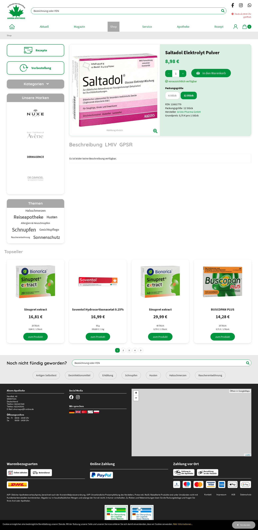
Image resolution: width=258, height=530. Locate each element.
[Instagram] (241, 6)
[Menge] (175, 73)
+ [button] (136, 393)
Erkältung (107, 375)
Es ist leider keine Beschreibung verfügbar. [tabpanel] (93, 158)
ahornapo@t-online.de (23, 409)
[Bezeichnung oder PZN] (128, 11)
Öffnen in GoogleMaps (240, 391)
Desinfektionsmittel (79, 375)
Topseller (13, 251)
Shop (9, 35)
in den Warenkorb (214, 73)
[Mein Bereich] (236, 26)
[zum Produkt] (35, 337)
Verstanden (245, 524)
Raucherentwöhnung (210, 375)
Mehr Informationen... (182, 524)
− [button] (136, 398)
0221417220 (19, 404)
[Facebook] (232, 6)
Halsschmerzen (177, 375)
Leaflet (247, 455)
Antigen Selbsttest (46, 375)
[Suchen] (221, 11)
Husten (153, 375)
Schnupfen (131, 375)
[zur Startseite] (12, 26)
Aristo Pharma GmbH (189, 111)
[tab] (85, 146)
